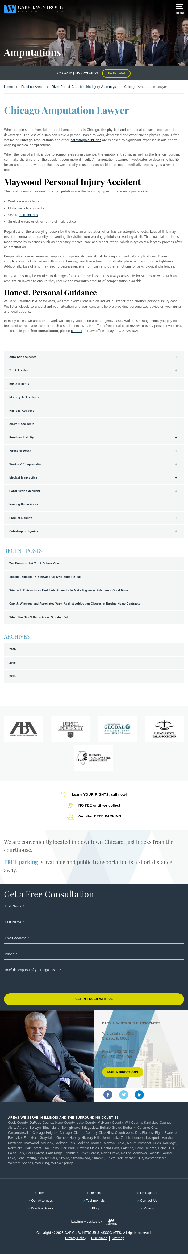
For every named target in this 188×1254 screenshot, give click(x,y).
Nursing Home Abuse (23, 504)
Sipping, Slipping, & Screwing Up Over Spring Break (45, 577)
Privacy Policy (75, 1238)
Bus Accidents (19, 384)
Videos (149, 1208)
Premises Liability (21, 438)
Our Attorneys (42, 1200)
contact (76, 331)
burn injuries (28, 215)
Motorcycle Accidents (24, 397)
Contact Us (148, 1200)
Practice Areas (42, 1208)
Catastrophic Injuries (23, 531)
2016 (12, 649)
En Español (116, 73)
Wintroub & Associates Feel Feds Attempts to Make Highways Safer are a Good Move (68, 590)
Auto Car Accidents (22, 357)
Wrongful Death (20, 451)
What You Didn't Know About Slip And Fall (38, 617)
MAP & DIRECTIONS (122, 1072)
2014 (12, 676)
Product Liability (20, 518)
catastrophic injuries (86, 140)
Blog (95, 1208)
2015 (12, 663)
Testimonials (95, 1200)
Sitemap (118, 1238)
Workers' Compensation (26, 464)
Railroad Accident (21, 411)
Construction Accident (24, 491)
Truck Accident (19, 370)
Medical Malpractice (23, 478)
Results (95, 1193)
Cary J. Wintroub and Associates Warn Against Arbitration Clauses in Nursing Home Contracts (74, 604)
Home (41, 1193)
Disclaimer (99, 1238)
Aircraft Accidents (21, 424)
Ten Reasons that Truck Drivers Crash (35, 564)
